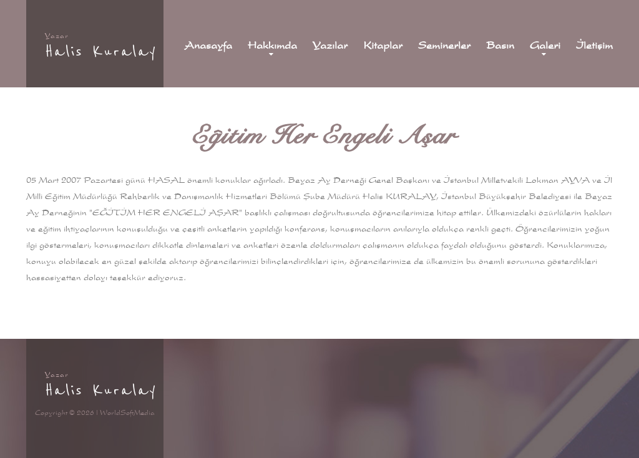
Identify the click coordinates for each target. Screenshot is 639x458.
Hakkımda (272, 45)
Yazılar (330, 45)
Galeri (545, 45)
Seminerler (444, 45)
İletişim (594, 45)
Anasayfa (208, 45)
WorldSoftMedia (127, 412)
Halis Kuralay (101, 51)
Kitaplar (382, 45)
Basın (500, 45)
